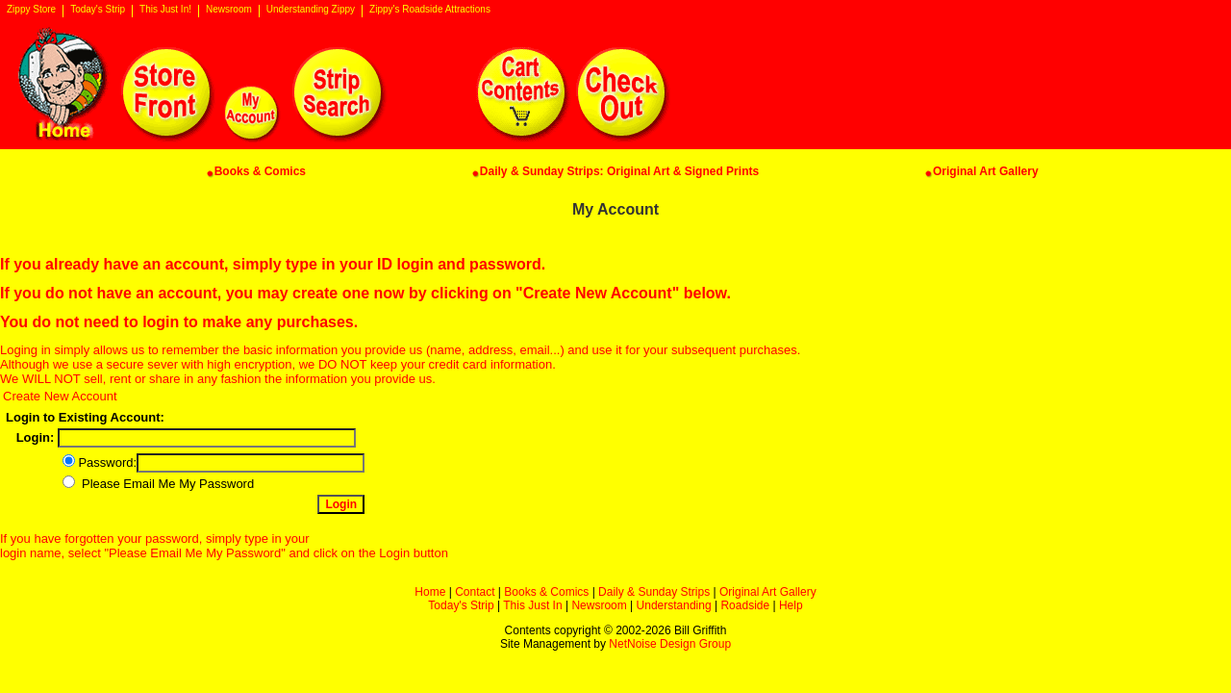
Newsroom (229, 9)
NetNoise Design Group (670, 644)
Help (791, 605)
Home (430, 592)
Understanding (674, 605)
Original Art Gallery (767, 592)
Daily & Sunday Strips (654, 592)
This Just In (532, 605)
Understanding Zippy (310, 9)
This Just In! (165, 9)
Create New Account (60, 396)
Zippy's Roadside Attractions (429, 9)
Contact (474, 592)
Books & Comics (546, 592)
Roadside (744, 605)
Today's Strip (97, 9)
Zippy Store (31, 9)
